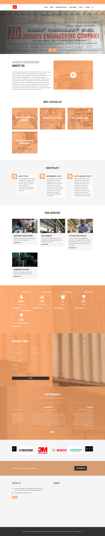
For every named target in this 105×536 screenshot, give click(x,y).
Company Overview (61, 7)
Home (46, 7)
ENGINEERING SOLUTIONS (21, 269)
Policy (80, 7)
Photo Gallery (73, 7)
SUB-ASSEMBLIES (46, 236)
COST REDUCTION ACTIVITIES (77, 236)
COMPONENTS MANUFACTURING (23, 236)
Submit (31, 378)
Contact (88, 7)
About (51, 7)
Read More (17, 242)
